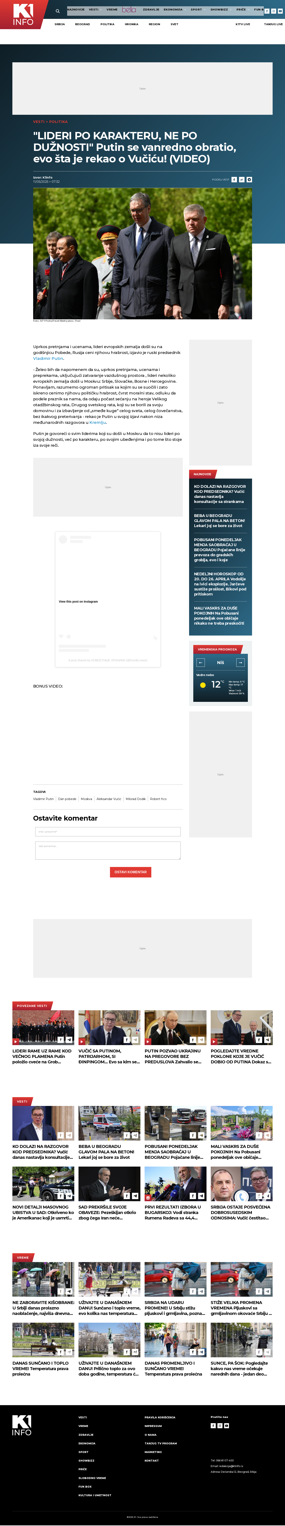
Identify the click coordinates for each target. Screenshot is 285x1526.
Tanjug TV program (161, 1444)
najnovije (63, 9)
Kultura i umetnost (95, 1495)
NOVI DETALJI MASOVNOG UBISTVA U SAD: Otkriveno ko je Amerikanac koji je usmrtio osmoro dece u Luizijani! (43, 1213)
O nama (151, 1435)
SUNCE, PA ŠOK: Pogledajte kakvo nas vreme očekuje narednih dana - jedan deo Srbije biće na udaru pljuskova (241, 1370)
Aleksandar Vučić (109, 800)
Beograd (82, 24)
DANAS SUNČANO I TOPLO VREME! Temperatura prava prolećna (40, 1369)
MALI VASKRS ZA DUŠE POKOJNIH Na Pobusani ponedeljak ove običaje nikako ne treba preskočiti (219, 617)
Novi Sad (220, 663)
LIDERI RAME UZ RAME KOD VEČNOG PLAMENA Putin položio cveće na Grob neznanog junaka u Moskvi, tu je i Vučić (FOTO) (42, 1057)
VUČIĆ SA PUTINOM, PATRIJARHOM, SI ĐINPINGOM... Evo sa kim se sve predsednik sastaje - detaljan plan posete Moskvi (107, 1057)
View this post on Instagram (78, 602)
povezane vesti (32, 1007)
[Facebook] (266, 11)
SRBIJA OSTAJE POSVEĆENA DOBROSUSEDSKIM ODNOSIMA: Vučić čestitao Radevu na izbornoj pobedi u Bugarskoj (240, 1213)
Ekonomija (162, 9)
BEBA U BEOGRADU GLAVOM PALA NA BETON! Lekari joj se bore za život (219, 521)
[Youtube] (280, 11)
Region (154, 24)
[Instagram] (273, 11)
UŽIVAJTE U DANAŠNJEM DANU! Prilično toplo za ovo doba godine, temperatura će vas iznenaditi (108, 1370)
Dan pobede (67, 800)
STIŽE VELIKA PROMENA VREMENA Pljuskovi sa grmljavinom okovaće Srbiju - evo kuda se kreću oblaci (240, 1309)
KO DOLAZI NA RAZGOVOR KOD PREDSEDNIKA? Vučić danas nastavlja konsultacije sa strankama (220, 495)
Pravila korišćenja (161, 1418)
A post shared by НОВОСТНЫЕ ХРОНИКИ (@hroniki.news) (107, 661)
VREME (99, 9)
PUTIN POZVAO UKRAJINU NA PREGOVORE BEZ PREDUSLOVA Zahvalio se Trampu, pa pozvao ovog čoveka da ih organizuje (173, 1057)
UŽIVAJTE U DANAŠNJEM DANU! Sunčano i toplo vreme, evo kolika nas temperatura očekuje (109, 1309)
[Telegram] (249, 180)
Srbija (60, 24)
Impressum (153, 1426)
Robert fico (158, 800)
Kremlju (97, 423)
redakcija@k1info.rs (231, 1467)
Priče (231, 9)
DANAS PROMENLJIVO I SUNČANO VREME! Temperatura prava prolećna (173, 1369)
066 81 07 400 (225, 1461)
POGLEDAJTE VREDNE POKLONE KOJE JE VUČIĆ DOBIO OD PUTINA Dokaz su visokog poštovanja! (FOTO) (241, 1057)
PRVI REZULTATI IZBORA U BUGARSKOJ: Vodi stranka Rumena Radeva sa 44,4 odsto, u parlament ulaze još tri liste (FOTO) (173, 1213)
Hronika (131, 24)
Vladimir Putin (48, 359)
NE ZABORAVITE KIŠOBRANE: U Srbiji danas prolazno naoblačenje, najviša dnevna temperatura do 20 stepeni (43, 1309)
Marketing (154, 1452)
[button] (200, 663)
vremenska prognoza (217, 650)
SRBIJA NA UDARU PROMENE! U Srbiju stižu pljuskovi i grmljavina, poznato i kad (175, 1309)
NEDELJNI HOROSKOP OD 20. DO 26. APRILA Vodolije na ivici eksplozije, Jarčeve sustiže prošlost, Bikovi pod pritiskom (220, 585)
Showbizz (209, 9)
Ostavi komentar (131, 873)
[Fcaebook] (234, 180)
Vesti (83, 9)
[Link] (241, 180)
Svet (174, 24)
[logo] (43, 1461)
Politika (107, 24)
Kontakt (152, 1461)
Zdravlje (138, 9)
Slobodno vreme (93, 1478)
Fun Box (85, 1487)
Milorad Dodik (136, 800)
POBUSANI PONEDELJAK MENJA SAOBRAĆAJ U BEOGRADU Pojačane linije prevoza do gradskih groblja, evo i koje (219, 550)
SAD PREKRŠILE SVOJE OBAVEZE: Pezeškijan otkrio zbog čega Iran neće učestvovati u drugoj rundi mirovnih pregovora (107, 1213)
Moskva (86, 800)
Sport (186, 9)
